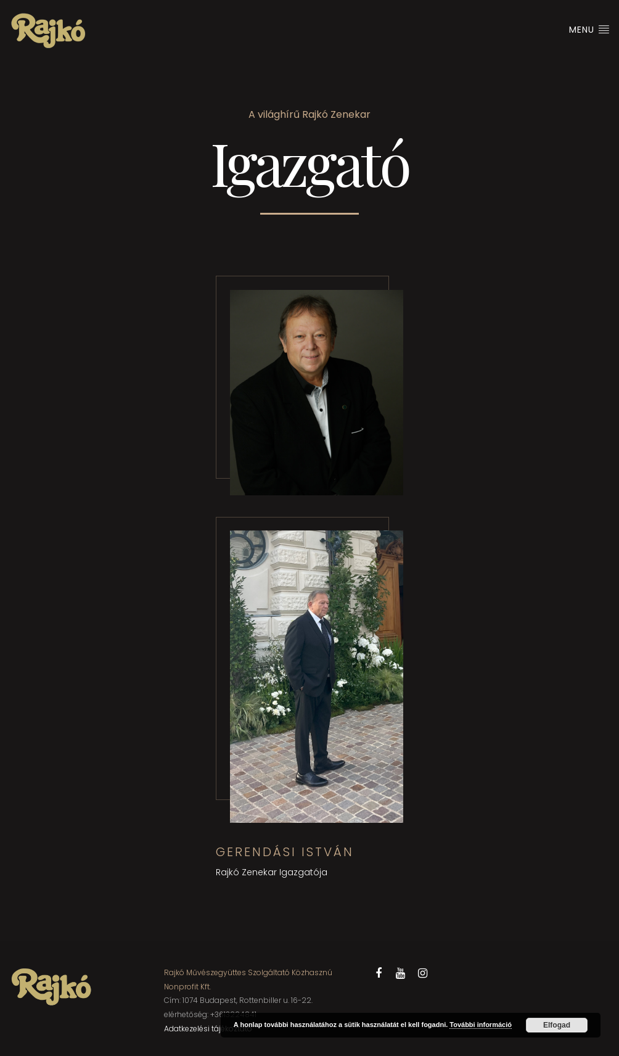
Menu (589, 29)
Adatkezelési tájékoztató (208, 1028)
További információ (480, 1024)
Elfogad (556, 1025)
